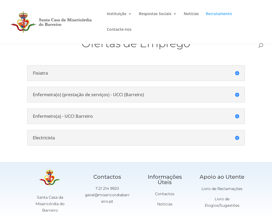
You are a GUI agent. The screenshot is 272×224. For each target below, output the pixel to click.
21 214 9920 (108, 188)
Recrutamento (219, 14)
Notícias (164, 204)
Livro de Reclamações (222, 188)
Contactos (164, 193)
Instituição (116, 14)
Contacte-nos (119, 29)
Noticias (191, 14)
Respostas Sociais (155, 14)
